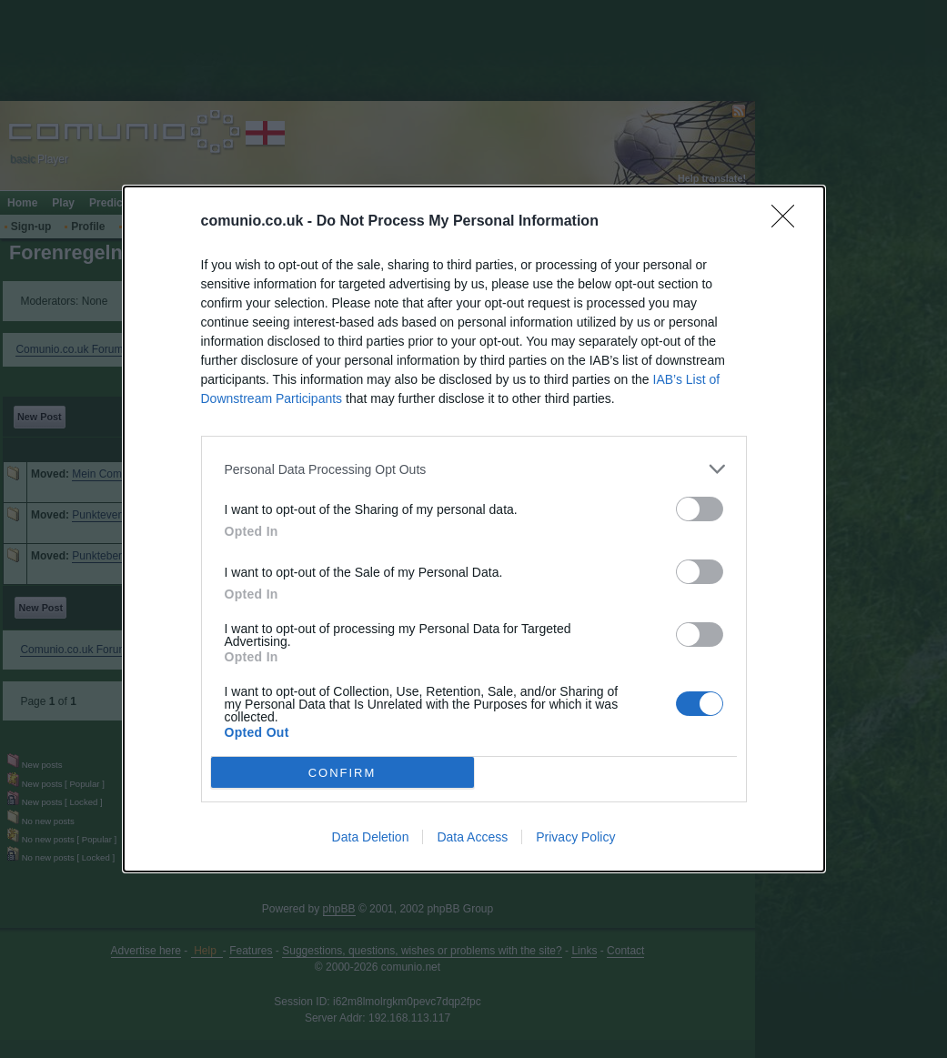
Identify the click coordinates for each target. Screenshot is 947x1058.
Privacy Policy (575, 837)
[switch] (699, 509)
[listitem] (474, 469)
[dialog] (474, 529)
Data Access (472, 837)
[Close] (788, 222)
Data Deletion (370, 837)
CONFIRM (342, 773)
